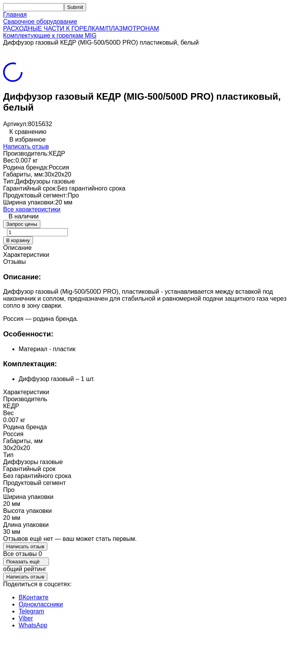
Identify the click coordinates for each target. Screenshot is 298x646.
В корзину (18, 240)
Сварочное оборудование (40, 21)
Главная (15, 14)
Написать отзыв (26, 146)
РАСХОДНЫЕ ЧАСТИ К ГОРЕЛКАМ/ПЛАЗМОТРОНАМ (81, 28)
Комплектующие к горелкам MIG (50, 35)
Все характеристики (32, 209)
